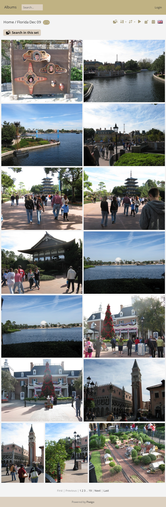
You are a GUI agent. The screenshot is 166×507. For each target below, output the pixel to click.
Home (8, 21)
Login (158, 7)
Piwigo (90, 502)
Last (106, 490)
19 (90, 490)
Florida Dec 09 (29, 21)
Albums (10, 7)
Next (97, 490)
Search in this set (25, 32)
